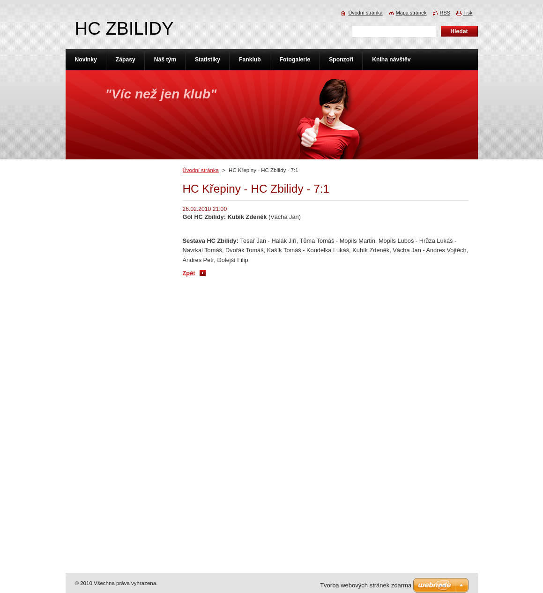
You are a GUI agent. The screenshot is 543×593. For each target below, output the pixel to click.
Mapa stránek (411, 12)
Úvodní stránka (201, 170)
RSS (445, 12)
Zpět (189, 273)
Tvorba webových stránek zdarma (365, 585)
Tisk (468, 12)
